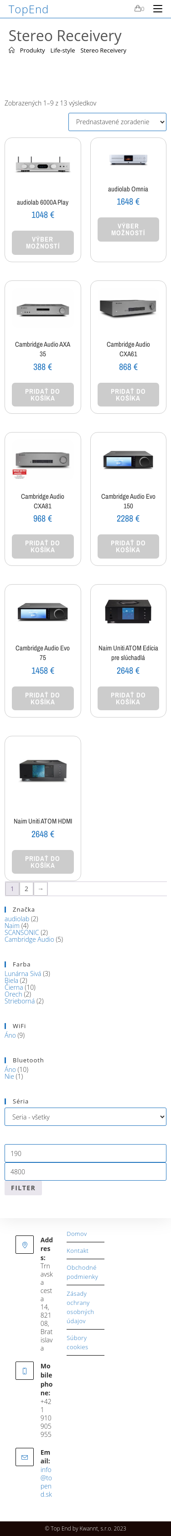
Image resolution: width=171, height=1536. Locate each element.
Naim (12, 925)
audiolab (17, 918)
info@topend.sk (46, 1482)
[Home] (12, 50)
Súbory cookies (77, 1342)
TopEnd (29, 8)
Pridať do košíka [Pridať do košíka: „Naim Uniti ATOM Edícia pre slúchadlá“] (128, 698)
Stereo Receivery (103, 50)
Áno (10, 1035)
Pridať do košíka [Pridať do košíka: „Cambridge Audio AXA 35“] (42, 394)
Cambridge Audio (29, 939)
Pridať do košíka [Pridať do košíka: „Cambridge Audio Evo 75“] (42, 698)
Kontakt (77, 1250)
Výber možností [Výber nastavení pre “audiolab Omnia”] (128, 229)
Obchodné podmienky (82, 1272)
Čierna (14, 987)
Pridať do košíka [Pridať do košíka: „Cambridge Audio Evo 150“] (128, 546)
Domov (77, 1234)
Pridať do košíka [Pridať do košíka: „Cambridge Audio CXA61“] (128, 394)
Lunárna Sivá (23, 973)
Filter (23, 1187)
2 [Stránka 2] (26, 888)
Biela (11, 980)
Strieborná (20, 1001)
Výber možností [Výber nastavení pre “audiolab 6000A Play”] (43, 242)
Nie (9, 1076)
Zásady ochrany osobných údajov (80, 1307)
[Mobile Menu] (154, 9)
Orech (13, 994)
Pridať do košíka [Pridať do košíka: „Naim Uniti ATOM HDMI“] (42, 862)
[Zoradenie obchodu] (117, 122)
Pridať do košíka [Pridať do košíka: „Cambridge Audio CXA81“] (42, 546)
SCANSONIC (22, 932)
